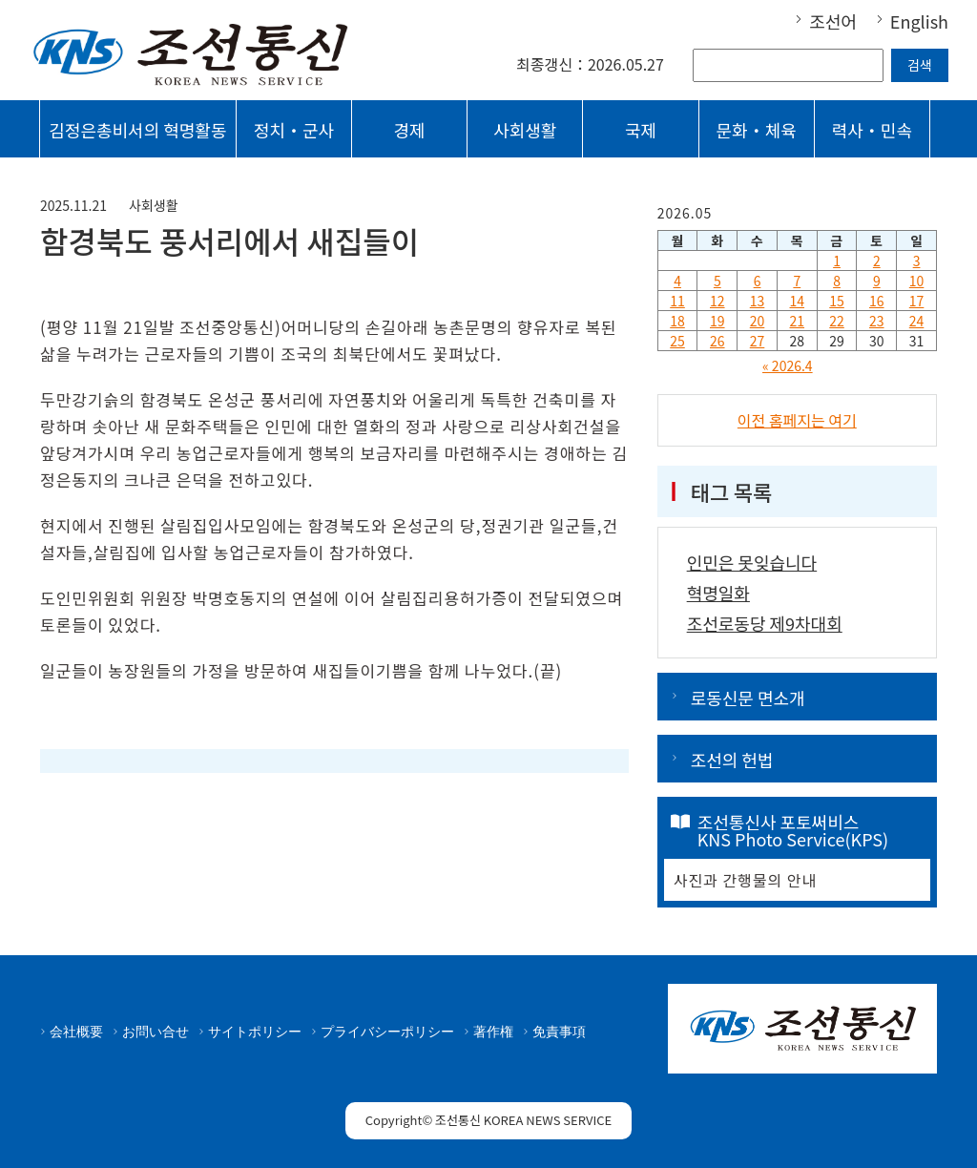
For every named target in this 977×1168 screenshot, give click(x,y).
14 (797, 300)
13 (757, 300)
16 (876, 300)
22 (836, 320)
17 (917, 300)
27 (757, 340)
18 (677, 320)
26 (717, 340)
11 (677, 300)
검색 (919, 64)
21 (797, 320)
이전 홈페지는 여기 (797, 419)
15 (836, 300)
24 (917, 320)
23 (876, 320)
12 (717, 300)
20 (757, 320)
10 (917, 280)
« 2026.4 (787, 365)
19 (717, 320)
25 (677, 340)
